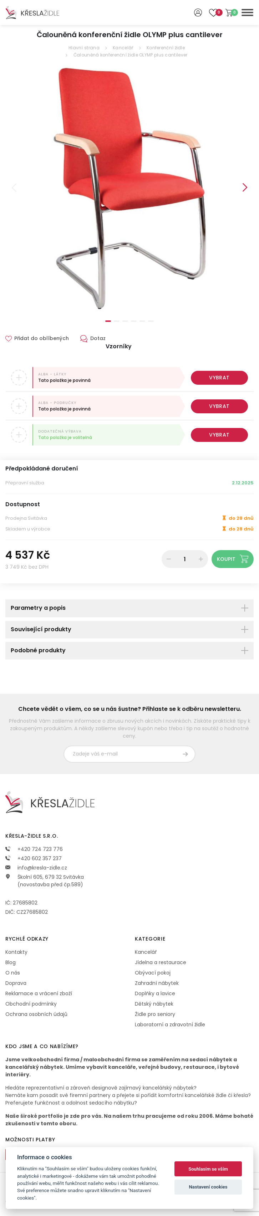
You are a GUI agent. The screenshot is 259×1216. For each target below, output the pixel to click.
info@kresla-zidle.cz (36, 867)
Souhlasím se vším (208, 1169)
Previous (14, 187)
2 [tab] (117, 321)
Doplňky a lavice (155, 993)
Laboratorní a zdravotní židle (170, 1024)
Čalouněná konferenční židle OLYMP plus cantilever (130, 55)
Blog (10, 962)
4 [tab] (134, 321)
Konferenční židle (166, 48)
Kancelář (123, 48)
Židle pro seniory (155, 1014)
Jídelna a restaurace (160, 962)
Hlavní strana (84, 48)
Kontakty (16, 952)
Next (245, 187)
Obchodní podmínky (31, 1003)
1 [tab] (108, 321)
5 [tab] (142, 321)
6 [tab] (151, 321)
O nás (12, 972)
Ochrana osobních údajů (36, 1014)
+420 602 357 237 (33, 858)
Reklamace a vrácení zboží (38, 993)
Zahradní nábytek (157, 983)
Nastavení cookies (208, 1187)
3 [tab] (125, 321)
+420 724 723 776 (34, 849)
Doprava (15, 983)
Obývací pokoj (153, 972)
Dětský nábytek (154, 1003)
